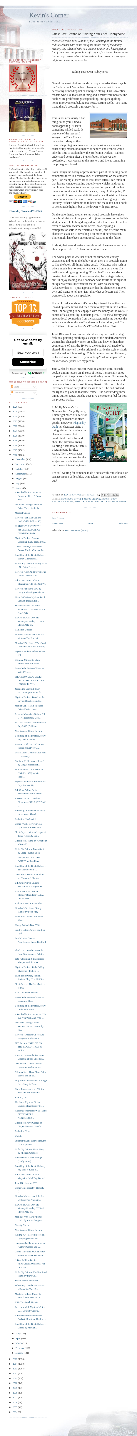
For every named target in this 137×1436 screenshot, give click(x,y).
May (18, 1333)
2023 (15, 421)
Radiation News (22, 1131)
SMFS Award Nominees (26, 1280)
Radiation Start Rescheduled (28, 903)
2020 (15, 435)
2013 (15, 1368)
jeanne (89, 501)
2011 (15, 1378)
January (20, 1352)
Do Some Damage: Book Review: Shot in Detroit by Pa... (29, 1026)
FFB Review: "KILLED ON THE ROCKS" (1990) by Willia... (28, 1047)
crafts (69, 501)
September (21, 473)
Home (90, 523)
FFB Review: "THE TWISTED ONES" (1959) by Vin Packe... (30, 773)
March (19, 1343)
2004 (15, 1412)
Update (18, 1135)
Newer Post (57, 523)
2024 (15, 416)
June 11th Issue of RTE (26, 1183)
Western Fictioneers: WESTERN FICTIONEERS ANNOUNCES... (30, 1114)
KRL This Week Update (26, 992)
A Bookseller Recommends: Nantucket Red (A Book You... (28, 496)
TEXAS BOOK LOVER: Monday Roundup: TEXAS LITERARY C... (29, 621)
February (20, 1348)
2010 (15, 1383)
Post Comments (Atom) (76, 530)
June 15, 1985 (21, 1097)
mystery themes (118, 501)
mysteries (101, 501)
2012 (15, 1373)
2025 (15, 411)
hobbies (79, 501)
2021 (15, 430)
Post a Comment (58, 518)
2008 (15, 1392)
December (21, 459)
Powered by (28, 373)
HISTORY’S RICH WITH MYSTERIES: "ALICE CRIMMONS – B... (27, 530)
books (106, 499)
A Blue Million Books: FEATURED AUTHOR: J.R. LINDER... (30, 1264)
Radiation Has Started (25, 819)
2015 (15, 1359)
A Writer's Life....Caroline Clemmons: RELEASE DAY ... (30, 802)
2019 (15, 440)
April (18, 1338)
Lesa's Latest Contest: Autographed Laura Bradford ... (30, 942)
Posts (15, 386)
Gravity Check (22, 1225)
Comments (17, 392)
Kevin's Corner (48, 15)
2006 (15, 1402)
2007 (15, 1397)
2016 (15, 455)
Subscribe (28, 362)
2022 (15, 426)
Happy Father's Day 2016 (27, 925)
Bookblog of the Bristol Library (81, 499)
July (18, 483)
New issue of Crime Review (28, 730)
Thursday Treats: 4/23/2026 (25, 211)
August (19, 478)
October (20, 468)
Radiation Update (23, 629)
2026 (15, 406)
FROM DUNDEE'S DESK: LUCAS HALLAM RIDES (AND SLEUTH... (29, 680)
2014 (15, 1363)
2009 (15, 1387)
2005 (15, 1407)
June (18, 488)
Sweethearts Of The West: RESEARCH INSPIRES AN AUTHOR (30, 609)
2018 (15, 445)
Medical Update (22, 512)
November (21, 464)
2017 (15, 450)
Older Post (123, 523)
